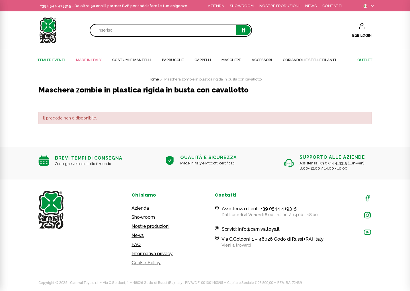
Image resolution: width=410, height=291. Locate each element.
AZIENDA (216, 6)
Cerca (243, 30)
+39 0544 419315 (55, 6)
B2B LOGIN (362, 35)
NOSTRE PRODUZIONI (279, 6)
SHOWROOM (242, 6)
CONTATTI (332, 6)
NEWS (311, 6)
